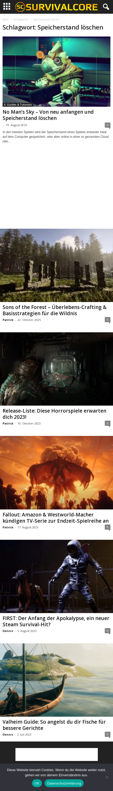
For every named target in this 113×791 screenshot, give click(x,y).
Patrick (8, 320)
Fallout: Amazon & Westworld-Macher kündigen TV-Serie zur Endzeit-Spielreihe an (56, 517)
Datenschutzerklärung (64, 783)
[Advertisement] (56, 191)
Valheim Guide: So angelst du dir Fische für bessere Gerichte (54, 724)
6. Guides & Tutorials (18, 104)
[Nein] (106, 777)
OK (36, 783)
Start (5, 19)
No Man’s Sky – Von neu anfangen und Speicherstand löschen (48, 115)
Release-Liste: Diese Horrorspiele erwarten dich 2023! (54, 413)
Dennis (8, 631)
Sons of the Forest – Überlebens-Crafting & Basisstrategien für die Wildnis (55, 310)
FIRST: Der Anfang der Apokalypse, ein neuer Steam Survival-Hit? (56, 621)
